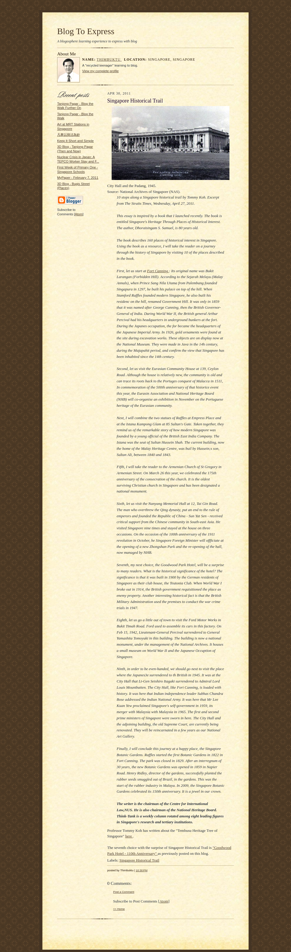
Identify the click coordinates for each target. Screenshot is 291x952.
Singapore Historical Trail (139, 860)
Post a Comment (123, 891)
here (129, 836)
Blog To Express (85, 31)
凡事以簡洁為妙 (68, 134)
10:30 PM (142, 870)
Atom (78, 214)
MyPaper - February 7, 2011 (77, 177)
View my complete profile (100, 71)
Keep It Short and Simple (75, 141)
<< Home (119, 908)
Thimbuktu (109, 60)
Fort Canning (158, 271)
